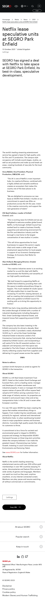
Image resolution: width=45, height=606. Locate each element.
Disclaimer (7, 586)
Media (17, 19)
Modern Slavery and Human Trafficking (20, 595)
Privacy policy (8, 589)
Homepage (6, 19)
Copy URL (13, 507)
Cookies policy (9, 592)
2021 (34, 19)
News (25, 19)
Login (37, 10)
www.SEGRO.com (12, 452)
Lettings (9, 497)
